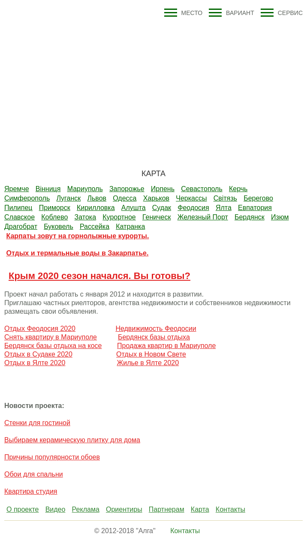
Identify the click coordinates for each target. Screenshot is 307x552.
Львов (97, 198)
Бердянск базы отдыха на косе (53, 345)
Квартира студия (30, 491)
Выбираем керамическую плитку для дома (72, 440)
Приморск (54, 207)
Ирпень (163, 188)
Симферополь (27, 198)
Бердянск (250, 217)
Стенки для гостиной (37, 422)
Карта (200, 509)
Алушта (133, 207)
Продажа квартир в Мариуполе (166, 345)
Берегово (258, 198)
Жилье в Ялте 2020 (148, 362)
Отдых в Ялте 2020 (34, 362)
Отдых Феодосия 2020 (39, 328)
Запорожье (126, 188)
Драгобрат (20, 226)
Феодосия (193, 207)
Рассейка (94, 226)
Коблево (54, 217)
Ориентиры (124, 509)
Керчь (238, 188)
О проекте (22, 509)
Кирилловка (96, 207)
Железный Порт (203, 217)
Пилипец (18, 207)
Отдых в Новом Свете (151, 354)
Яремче (16, 188)
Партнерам (166, 509)
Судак (161, 207)
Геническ (156, 217)
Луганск (68, 198)
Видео (55, 509)
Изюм (280, 217)
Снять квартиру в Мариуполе (50, 337)
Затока (85, 217)
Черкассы (191, 198)
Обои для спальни (33, 474)
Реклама (85, 509)
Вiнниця (48, 188)
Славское (19, 217)
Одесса (124, 198)
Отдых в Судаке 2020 (38, 354)
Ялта (224, 207)
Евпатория (255, 207)
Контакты (230, 509)
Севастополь (202, 188)
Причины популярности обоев (52, 457)
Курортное (118, 217)
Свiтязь (225, 198)
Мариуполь (85, 188)
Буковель (58, 226)
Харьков (156, 198)
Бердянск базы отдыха (154, 337)
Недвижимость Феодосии (155, 328)
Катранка (130, 226)
